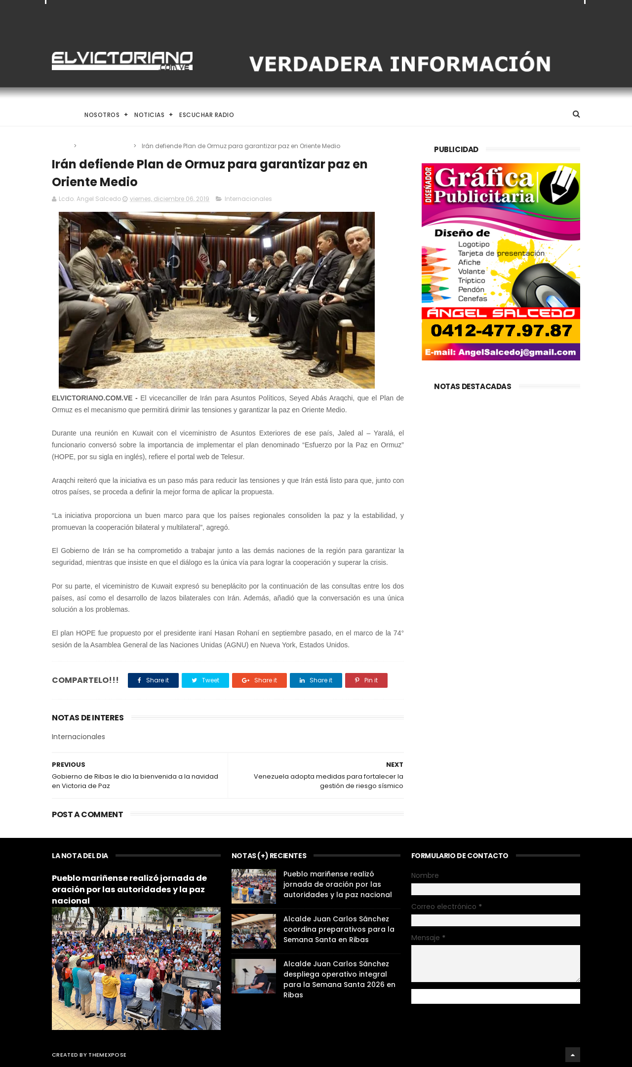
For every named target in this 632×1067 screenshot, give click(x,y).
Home (61, 115)
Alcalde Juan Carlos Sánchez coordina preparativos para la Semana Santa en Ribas (339, 929)
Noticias (149, 115)
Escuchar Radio (206, 115)
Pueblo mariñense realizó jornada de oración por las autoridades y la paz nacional (129, 889)
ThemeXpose (107, 1055)
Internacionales (105, 146)
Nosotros (101, 115)
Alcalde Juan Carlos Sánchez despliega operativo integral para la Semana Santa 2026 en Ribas (339, 979)
